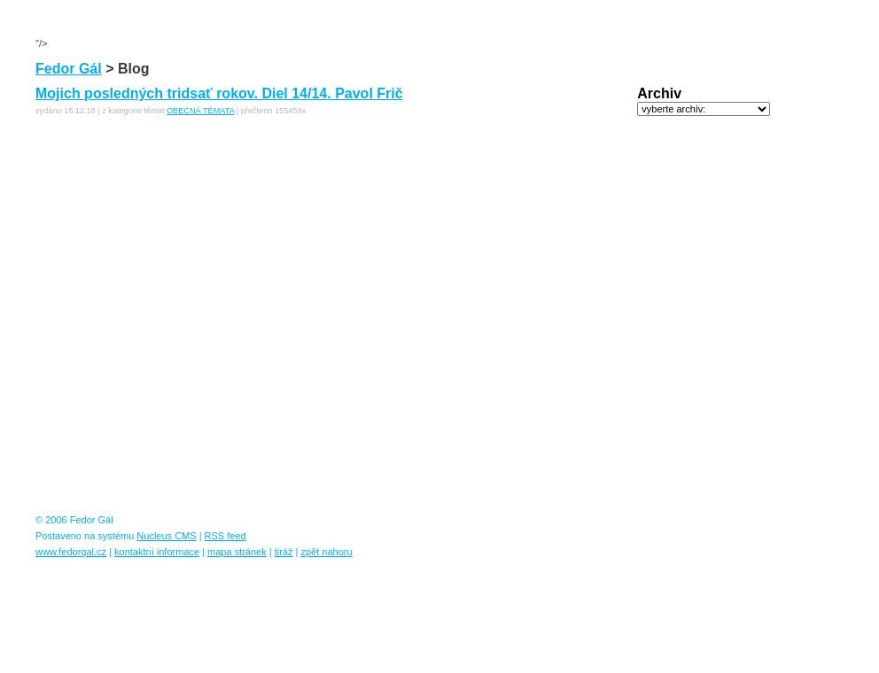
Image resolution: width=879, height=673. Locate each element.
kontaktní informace (156, 551)
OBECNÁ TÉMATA (200, 110)
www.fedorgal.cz (70, 551)
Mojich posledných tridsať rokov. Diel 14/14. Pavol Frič (219, 93)
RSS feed (225, 535)
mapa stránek (237, 551)
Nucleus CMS (166, 535)
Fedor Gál (68, 68)
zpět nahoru (326, 551)
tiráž (284, 551)
